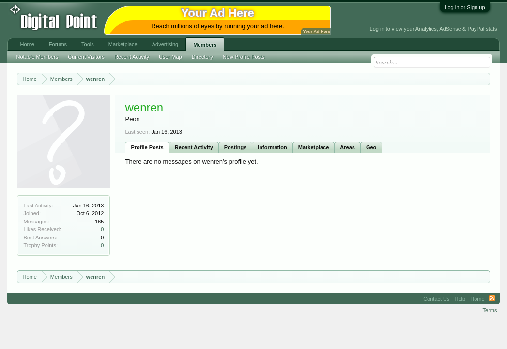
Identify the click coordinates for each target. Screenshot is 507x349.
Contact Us (436, 298)
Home (27, 44)
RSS (492, 298)
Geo (371, 147)
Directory (202, 57)
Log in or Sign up (465, 7)
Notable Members (37, 57)
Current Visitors (86, 57)
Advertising (165, 44)
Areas (347, 147)
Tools (87, 44)
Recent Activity (194, 147)
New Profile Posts (244, 57)
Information (272, 147)
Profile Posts (147, 147)
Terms (490, 310)
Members (204, 45)
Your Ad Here (316, 31)
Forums (58, 44)
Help (460, 298)
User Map (170, 57)
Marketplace (313, 147)
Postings (235, 147)
